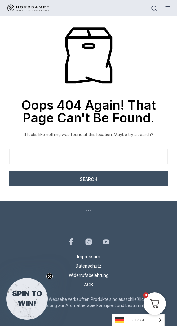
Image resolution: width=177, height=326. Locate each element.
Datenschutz (88, 266)
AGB (88, 284)
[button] (27, 299)
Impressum (88, 256)
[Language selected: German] (138, 320)
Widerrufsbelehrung (88, 275)
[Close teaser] (49, 276)
